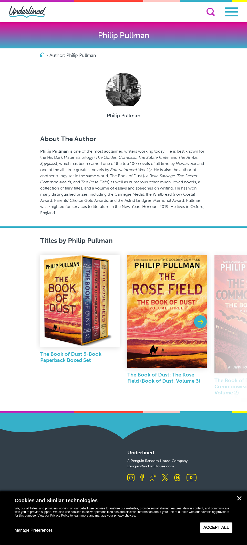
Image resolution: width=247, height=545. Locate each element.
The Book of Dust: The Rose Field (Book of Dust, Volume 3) (163, 378)
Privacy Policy (59, 515)
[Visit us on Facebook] (142, 478)
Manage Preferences (34, 530)
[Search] (211, 12)
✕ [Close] (239, 498)
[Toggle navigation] (231, 11)
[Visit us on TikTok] (153, 478)
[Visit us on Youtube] (192, 478)
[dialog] (123, 518)
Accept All (216, 527)
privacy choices (124, 515)
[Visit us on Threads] (177, 478)
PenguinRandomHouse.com (150, 466)
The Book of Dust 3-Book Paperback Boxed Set (70, 357)
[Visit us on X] (165, 478)
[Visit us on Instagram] (131, 478)
